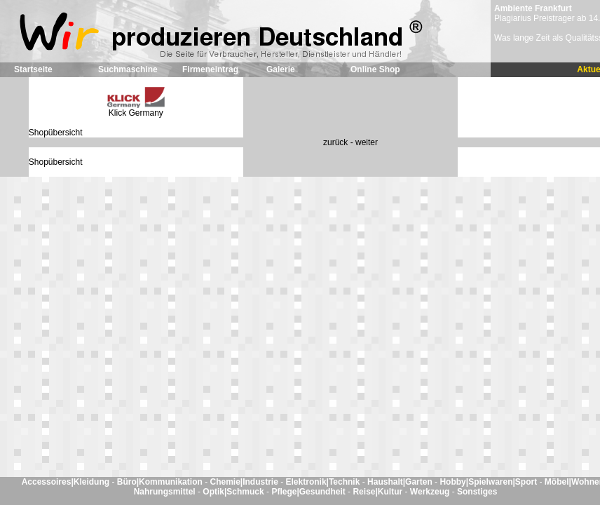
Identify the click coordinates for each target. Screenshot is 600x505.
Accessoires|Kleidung (67, 482)
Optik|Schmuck (234, 492)
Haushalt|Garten (401, 482)
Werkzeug (431, 492)
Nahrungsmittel (166, 492)
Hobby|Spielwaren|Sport (489, 482)
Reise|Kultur (378, 492)
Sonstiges (477, 492)
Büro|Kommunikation (161, 482)
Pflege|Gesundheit (309, 492)
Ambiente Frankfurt (533, 8)
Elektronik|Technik (324, 482)
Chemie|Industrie (245, 482)
